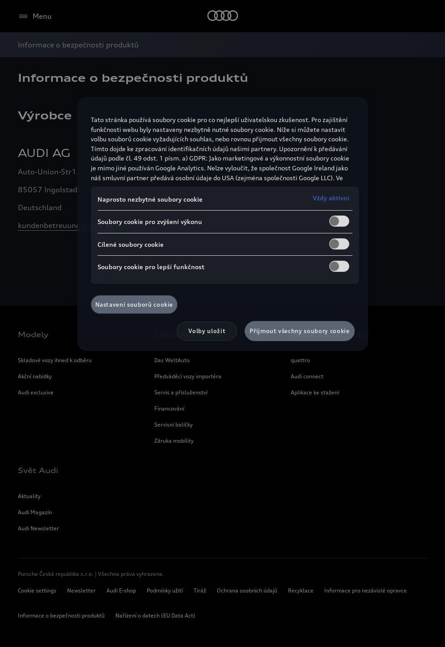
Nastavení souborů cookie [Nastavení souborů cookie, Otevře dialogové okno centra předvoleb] (134, 304)
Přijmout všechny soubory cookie (299, 330)
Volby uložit (206, 330)
